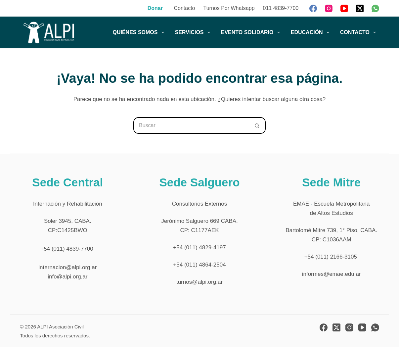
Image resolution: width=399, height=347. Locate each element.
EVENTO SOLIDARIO (252, 32)
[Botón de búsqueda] (257, 125)
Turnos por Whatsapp (229, 8)
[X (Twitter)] (360, 8)
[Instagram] (328, 8)
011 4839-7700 (281, 8)
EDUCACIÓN (311, 32)
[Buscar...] (191, 125)
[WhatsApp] (375, 8)
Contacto (184, 8)
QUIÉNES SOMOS (139, 32)
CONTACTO (359, 32)
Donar (155, 8)
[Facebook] (313, 8)
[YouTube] (344, 8)
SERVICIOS (194, 32)
